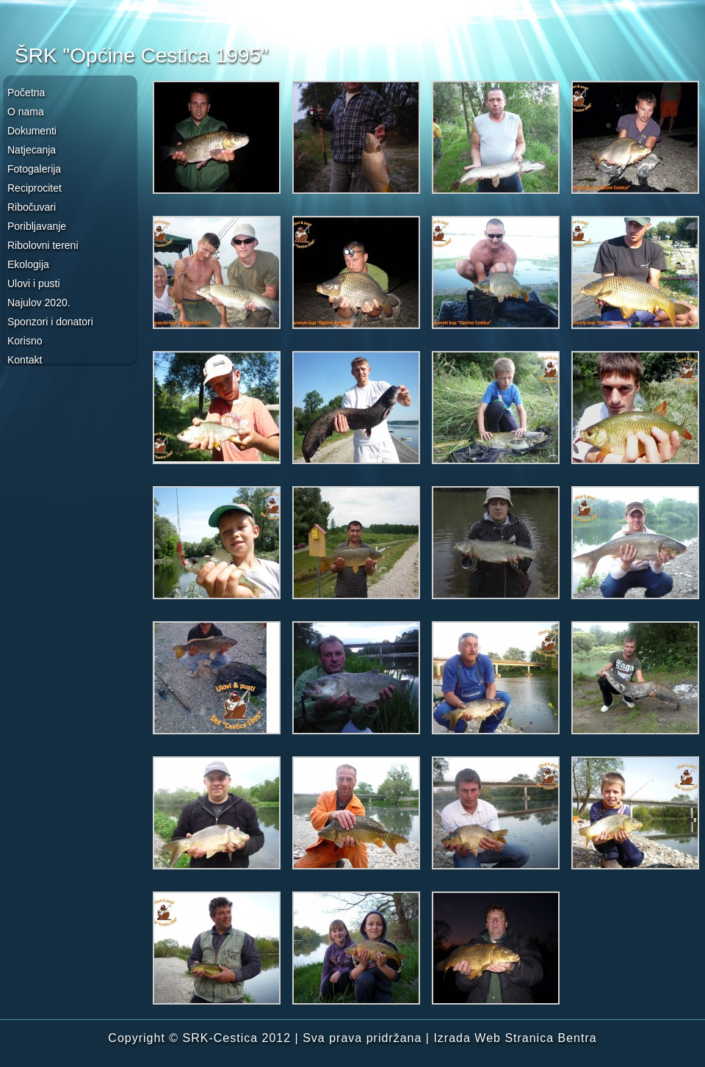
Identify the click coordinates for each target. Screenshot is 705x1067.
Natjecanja (31, 150)
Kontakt (24, 360)
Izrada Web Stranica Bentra (514, 1038)
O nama (25, 111)
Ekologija (28, 264)
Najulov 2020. (38, 302)
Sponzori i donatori (50, 322)
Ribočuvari (31, 207)
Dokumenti (32, 131)
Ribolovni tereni (43, 245)
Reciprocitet (34, 188)
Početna (26, 92)
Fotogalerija (34, 169)
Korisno (24, 341)
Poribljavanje (36, 226)
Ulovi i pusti (33, 283)
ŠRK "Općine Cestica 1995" (141, 55)
